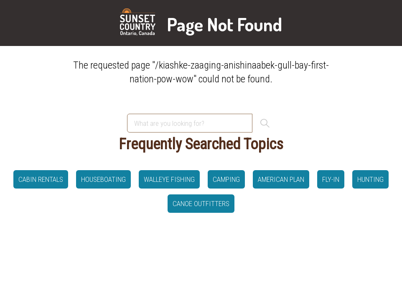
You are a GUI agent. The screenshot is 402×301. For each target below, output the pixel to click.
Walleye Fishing (169, 179)
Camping (226, 179)
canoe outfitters (201, 203)
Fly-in (330, 179)
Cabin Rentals (40, 179)
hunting (370, 179)
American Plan (281, 179)
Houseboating (103, 179)
